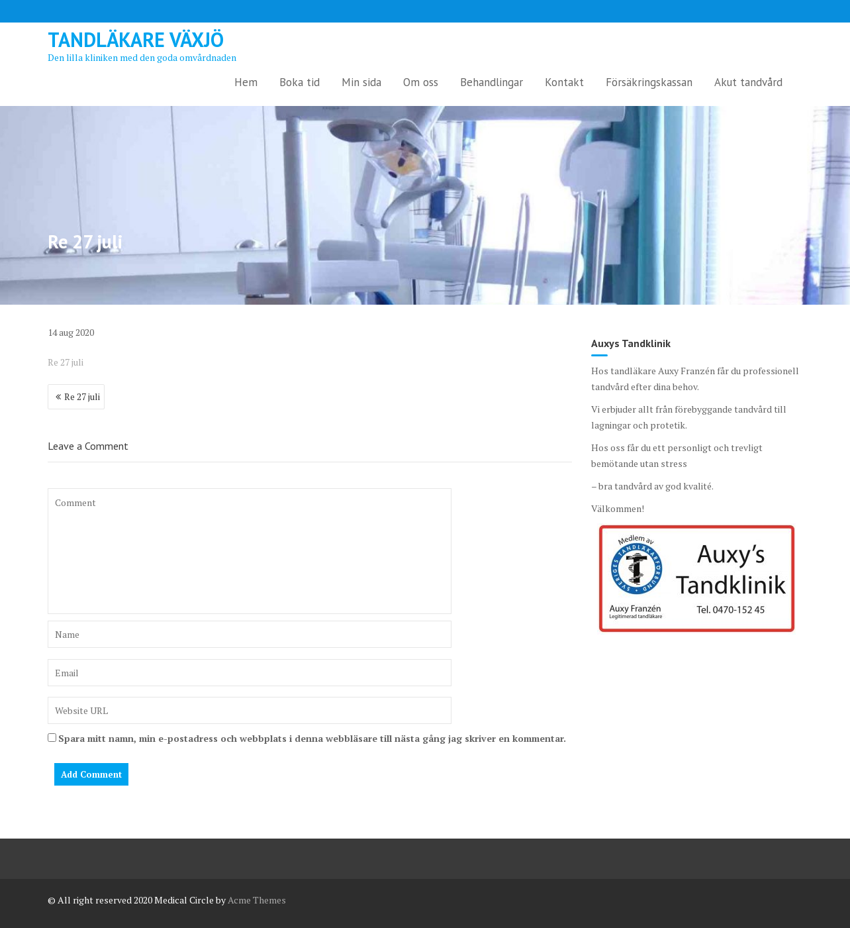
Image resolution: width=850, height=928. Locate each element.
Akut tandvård (748, 82)
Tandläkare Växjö (136, 39)
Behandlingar (491, 82)
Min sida (361, 82)
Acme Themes (257, 900)
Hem (246, 82)
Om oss (420, 82)
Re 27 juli (65, 362)
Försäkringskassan (649, 82)
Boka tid (299, 82)
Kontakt (564, 82)
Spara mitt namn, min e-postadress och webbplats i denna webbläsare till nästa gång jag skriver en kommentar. (312, 738)
